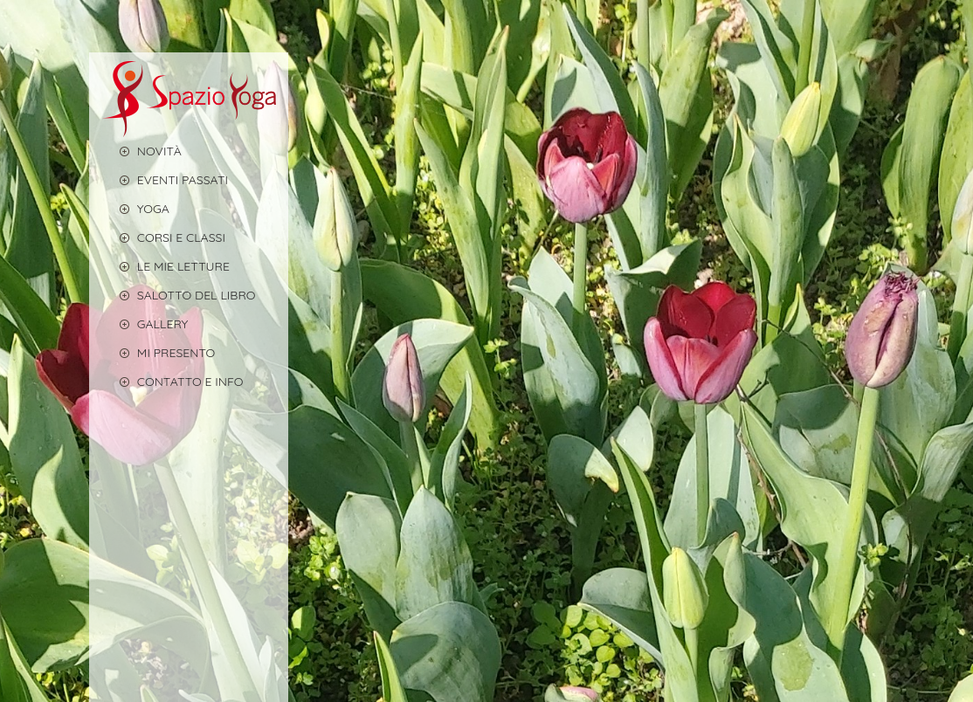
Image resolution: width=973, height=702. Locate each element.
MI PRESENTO (159, 352)
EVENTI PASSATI (165, 179)
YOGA (136, 208)
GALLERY (145, 323)
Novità (142, 150)
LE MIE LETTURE (166, 265)
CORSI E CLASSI (164, 237)
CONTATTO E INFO (173, 381)
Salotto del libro (179, 294)
